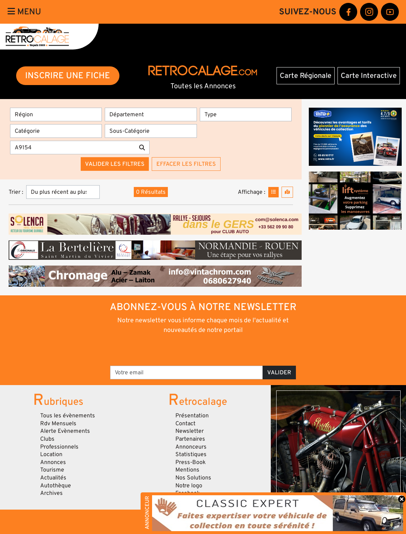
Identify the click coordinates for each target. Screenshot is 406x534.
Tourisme (52, 470)
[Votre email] (186, 372)
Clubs (47, 439)
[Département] (151, 114)
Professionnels (59, 447)
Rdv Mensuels (58, 423)
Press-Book (190, 462)
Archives (51, 493)
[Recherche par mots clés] (72, 147)
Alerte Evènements (65, 431)
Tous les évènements (67, 416)
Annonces (53, 462)
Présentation (192, 416)
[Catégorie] (56, 131)
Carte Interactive (369, 76)
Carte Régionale (305, 76)
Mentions (187, 470)
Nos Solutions (193, 478)
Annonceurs (191, 447)
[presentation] (193, 349)
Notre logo (188, 486)
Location (51, 454)
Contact (185, 423)
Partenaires (190, 439)
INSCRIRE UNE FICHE (67, 75)
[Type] (246, 114)
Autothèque (55, 486)
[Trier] (63, 192)
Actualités (53, 478)
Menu (24, 12)
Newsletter (189, 431)
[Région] (56, 114)
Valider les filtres (115, 164)
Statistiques (191, 454)
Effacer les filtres (186, 164)
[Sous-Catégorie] (151, 131)
